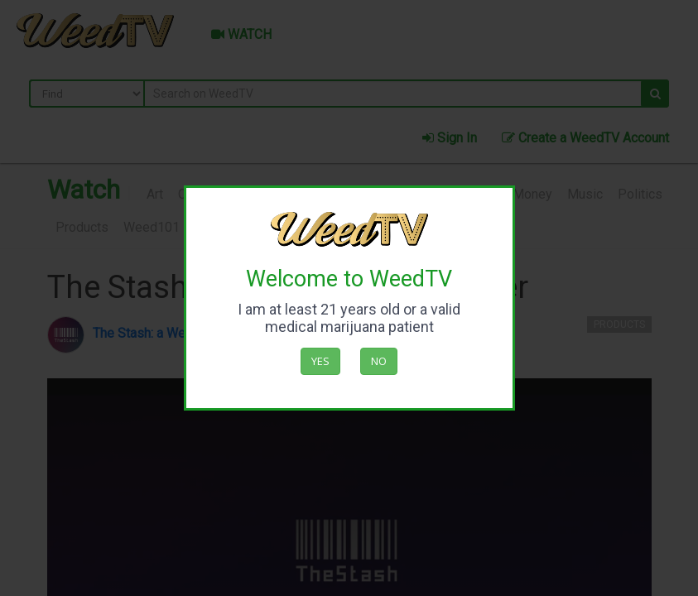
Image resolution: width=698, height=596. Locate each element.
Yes (320, 360)
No (379, 360)
